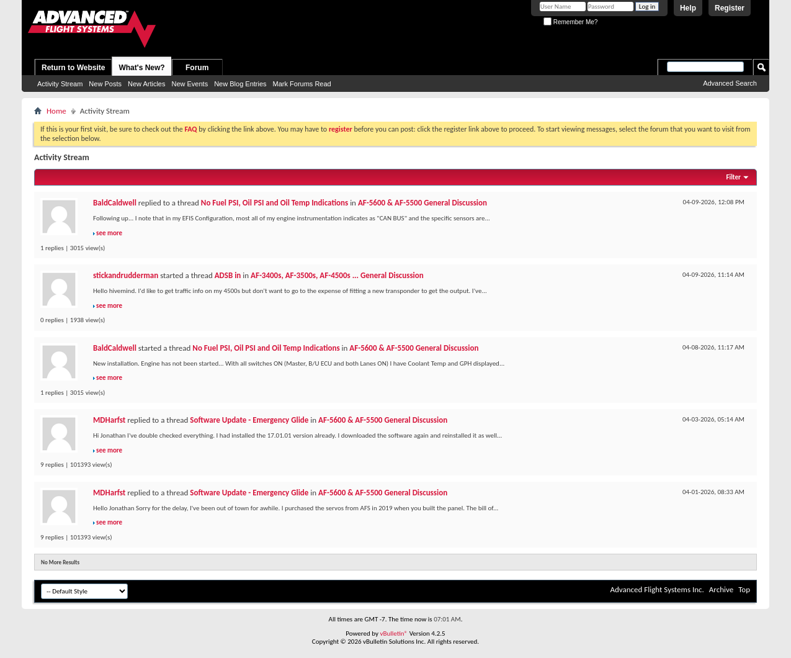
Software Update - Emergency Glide (249, 420)
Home (56, 110)
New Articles (147, 84)
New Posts (105, 84)
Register (729, 8)
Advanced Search (730, 83)
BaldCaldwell (114, 202)
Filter (733, 177)
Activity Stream (60, 84)
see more (109, 233)
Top (744, 589)
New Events (189, 84)
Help (688, 8)
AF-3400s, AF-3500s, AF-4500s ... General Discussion (337, 275)
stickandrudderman (125, 275)
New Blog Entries (240, 84)
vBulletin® (394, 633)
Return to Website (73, 67)
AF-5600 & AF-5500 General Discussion (422, 202)
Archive (721, 589)
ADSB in (228, 275)
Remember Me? (570, 22)
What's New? (141, 67)
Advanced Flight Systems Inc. (657, 589)
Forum (196, 67)
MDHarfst (109, 420)
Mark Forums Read (302, 84)
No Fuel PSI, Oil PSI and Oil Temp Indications (274, 202)
